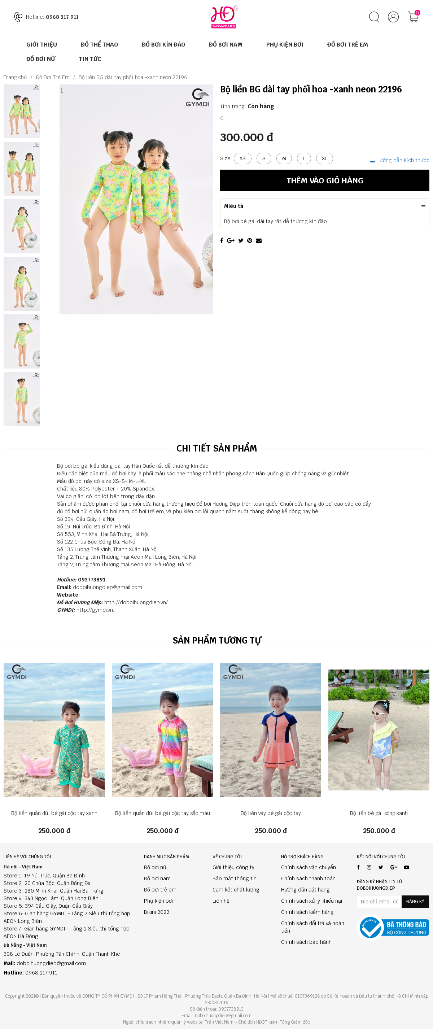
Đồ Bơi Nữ (40, 59)
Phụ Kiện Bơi (284, 44)
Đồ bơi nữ (155, 867)
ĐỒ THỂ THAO (99, 44)
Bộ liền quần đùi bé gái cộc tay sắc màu (162, 813)
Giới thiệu (41, 44)
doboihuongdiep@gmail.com (107, 587)
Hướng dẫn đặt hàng (305, 889)
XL (324, 158)
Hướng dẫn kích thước (399, 160)
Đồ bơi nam (157, 878)
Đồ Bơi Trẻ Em (347, 44)
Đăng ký (415, 901)
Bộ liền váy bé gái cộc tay (271, 813)
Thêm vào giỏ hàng (325, 180)
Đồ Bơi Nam (225, 44)
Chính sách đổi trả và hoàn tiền (312, 927)
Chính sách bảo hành (306, 942)
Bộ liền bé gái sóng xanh (379, 813)
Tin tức (90, 59)
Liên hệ (221, 901)
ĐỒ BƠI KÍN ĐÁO (163, 44)
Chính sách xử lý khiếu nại (311, 901)
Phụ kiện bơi (158, 901)
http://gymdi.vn (94, 610)
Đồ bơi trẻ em (160, 889)
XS (243, 158)
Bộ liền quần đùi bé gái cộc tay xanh (54, 813)
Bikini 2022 (156, 912)
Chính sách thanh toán (308, 878)
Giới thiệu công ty (233, 867)
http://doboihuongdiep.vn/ (136, 602)
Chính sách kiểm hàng (307, 912)
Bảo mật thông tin (235, 878)
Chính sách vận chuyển (308, 867)
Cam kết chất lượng (236, 889)
